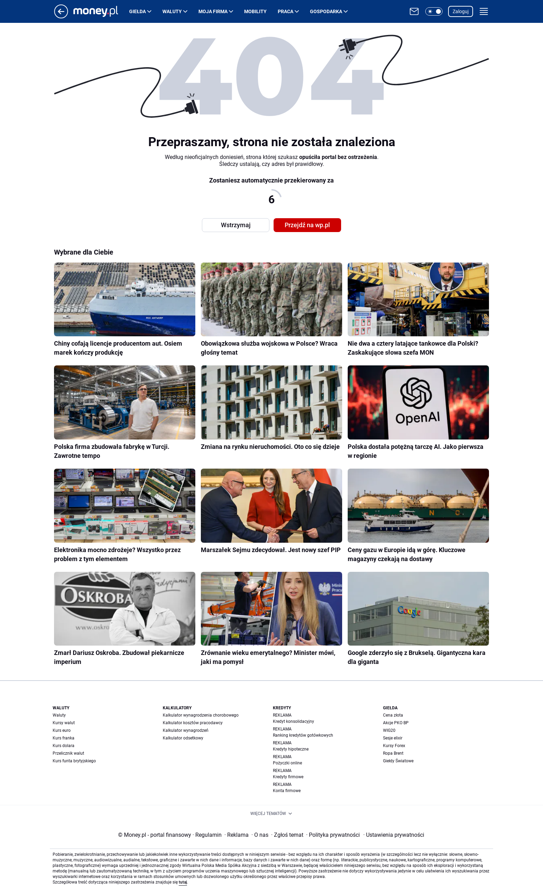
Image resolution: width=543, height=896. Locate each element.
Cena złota (393, 715)
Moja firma (213, 11)
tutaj (183, 882)
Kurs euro (62, 730)
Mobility (255, 11)
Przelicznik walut (68, 753)
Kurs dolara (63, 745)
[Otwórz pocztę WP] (414, 11)
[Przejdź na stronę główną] (61, 16)
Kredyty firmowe (288, 776)
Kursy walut (64, 722)
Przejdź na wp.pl (307, 225)
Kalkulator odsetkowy (183, 738)
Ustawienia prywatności (393, 835)
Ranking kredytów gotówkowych (303, 735)
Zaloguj (461, 11)
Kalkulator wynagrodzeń (185, 730)
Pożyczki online (287, 763)
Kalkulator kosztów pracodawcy (193, 722)
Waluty (172, 11)
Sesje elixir (392, 738)
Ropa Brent (393, 753)
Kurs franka (63, 738)
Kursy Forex (394, 745)
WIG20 (389, 730)
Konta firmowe (287, 790)
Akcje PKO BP (396, 722)
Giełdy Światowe (398, 761)
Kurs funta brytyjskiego (74, 761)
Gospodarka (326, 11)
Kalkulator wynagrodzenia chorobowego (201, 715)
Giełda (137, 11)
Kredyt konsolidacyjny (293, 721)
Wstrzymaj (236, 225)
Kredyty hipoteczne (291, 749)
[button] (434, 11)
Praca (285, 11)
